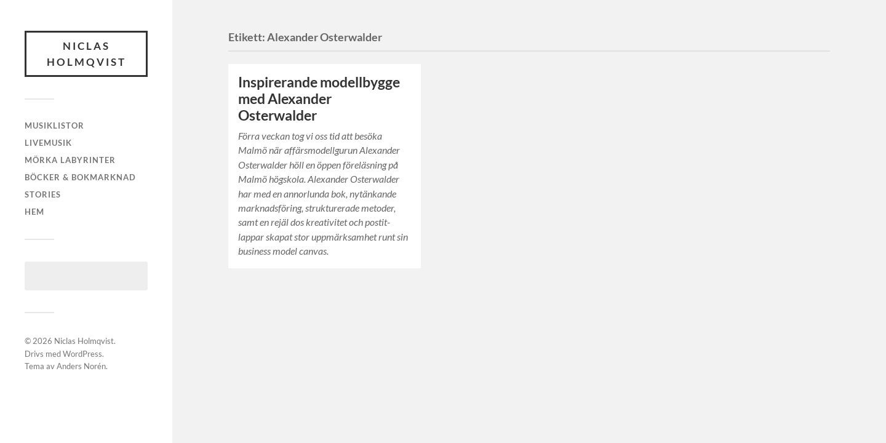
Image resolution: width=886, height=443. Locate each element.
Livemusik (48, 143)
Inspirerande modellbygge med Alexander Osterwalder (319, 99)
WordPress (82, 354)
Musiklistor (54, 125)
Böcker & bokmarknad (80, 177)
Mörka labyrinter (70, 160)
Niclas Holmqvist (86, 53)
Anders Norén (81, 366)
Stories (43, 194)
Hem (34, 212)
